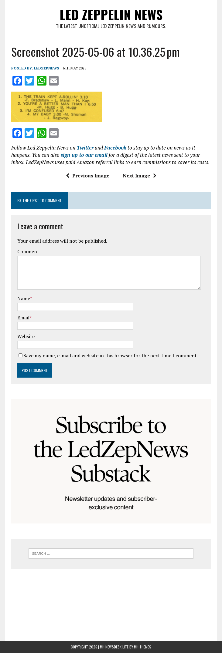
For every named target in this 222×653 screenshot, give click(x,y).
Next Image (139, 175)
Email (23, 317)
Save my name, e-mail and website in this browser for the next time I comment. (110, 355)
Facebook (115, 147)
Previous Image (87, 175)
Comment (28, 251)
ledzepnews (46, 68)
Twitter (85, 147)
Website (26, 336)
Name (23, 298)
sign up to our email (84, 154)
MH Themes (142, 647)
